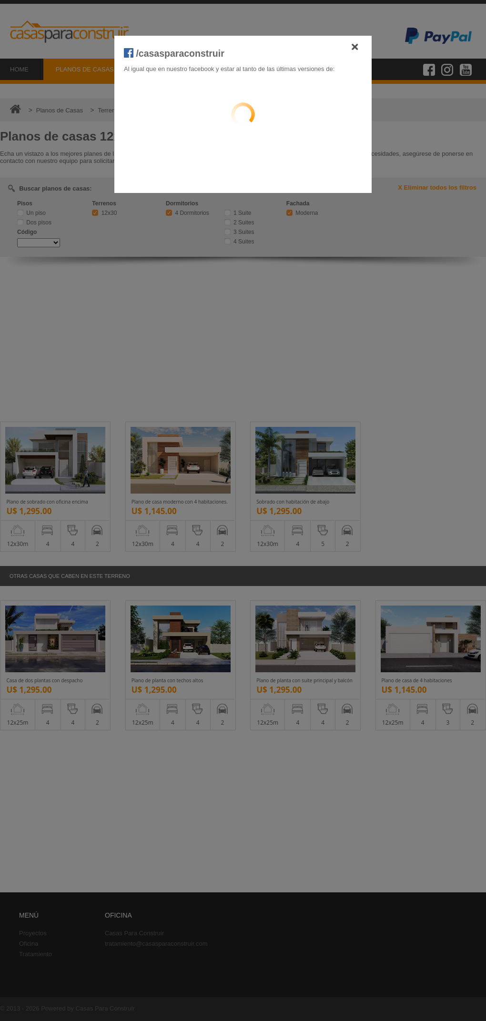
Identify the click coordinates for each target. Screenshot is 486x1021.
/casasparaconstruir (174, 53)
